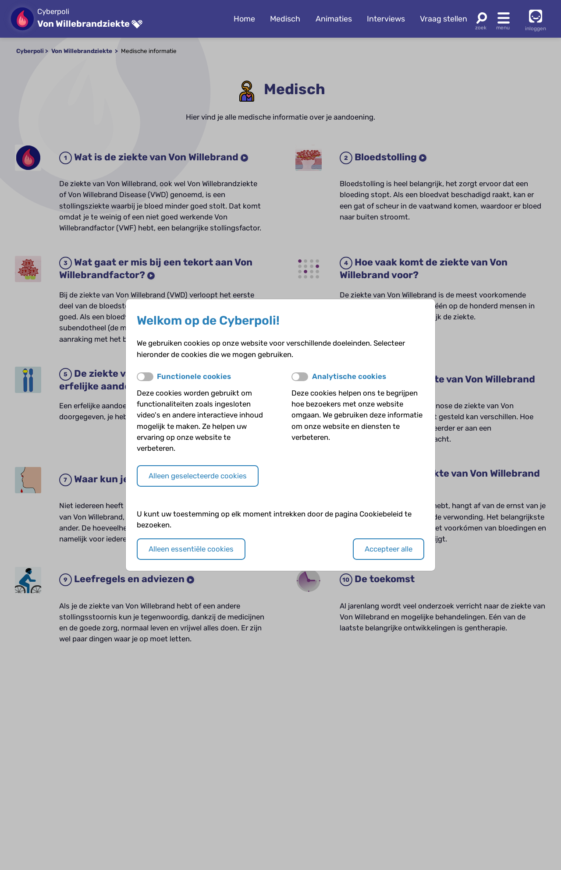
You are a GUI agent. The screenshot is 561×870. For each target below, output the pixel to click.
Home (244, 19)
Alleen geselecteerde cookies (198, 475)
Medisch (285, 19)
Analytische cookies (349, 376)
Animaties (334, 19)
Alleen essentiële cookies (191, 549)
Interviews (386, 19)
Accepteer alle (388, 549)
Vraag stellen (443, 19)
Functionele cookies (194, 376)
